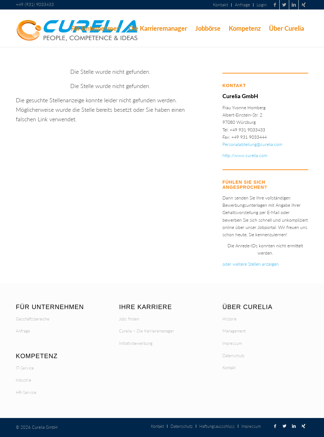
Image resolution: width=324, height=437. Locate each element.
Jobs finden (129, 318)
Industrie (23, 380)
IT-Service (25, 367)
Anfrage (23, 330)
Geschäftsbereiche (32, 318)
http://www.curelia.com (244, 155)
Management (234, 330)
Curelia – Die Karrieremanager (146, 330)
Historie (229, 318)
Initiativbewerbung (136, 343)
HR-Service (26, 392)
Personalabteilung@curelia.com (252, 144)
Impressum (232, 343)
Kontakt (228, 367)
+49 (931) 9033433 (35, 4)
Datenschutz (233, 355)
